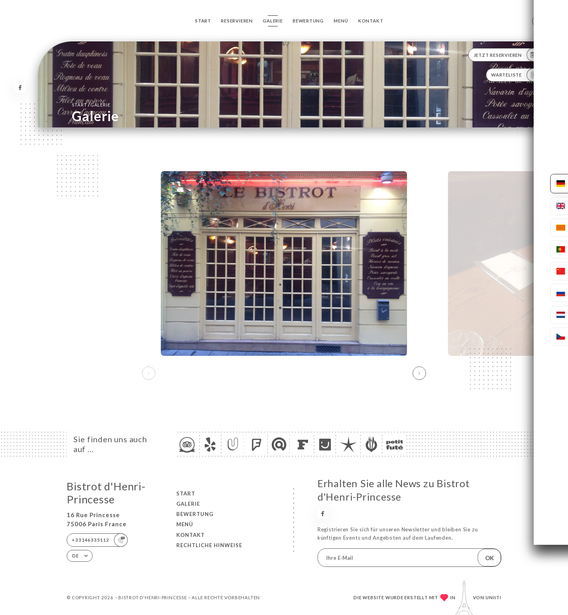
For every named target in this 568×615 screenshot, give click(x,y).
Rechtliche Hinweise (209, 545)
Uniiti (493, 597)
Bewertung (308, 20)
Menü (341, 20)
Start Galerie (91, 104)
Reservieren (237, 20)
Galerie (273, 20)
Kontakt (370, 20)
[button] (419, 373)
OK (489, 557)
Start (203, 20)
